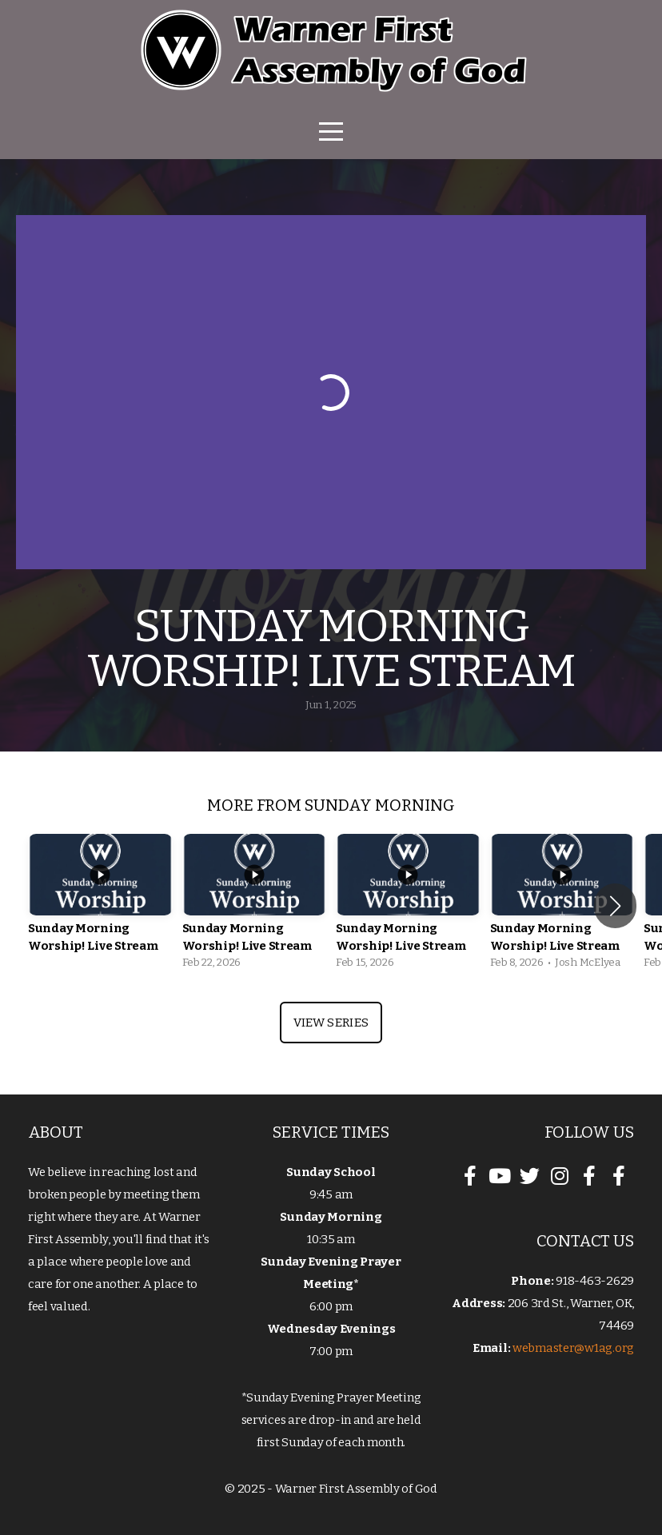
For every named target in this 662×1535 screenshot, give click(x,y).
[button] (615, 905)
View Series (331, 1022)
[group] (100, 905)
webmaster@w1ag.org (573, 1348)
